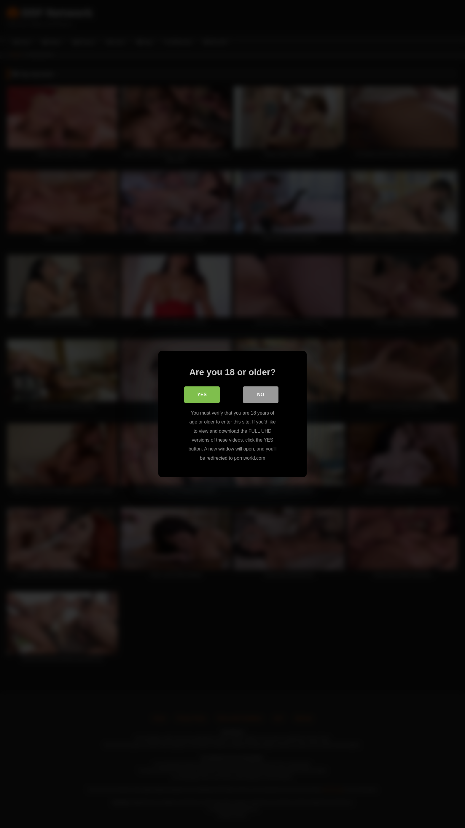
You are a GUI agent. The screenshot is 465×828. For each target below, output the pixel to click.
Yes (202, 394)
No (260, 394)
